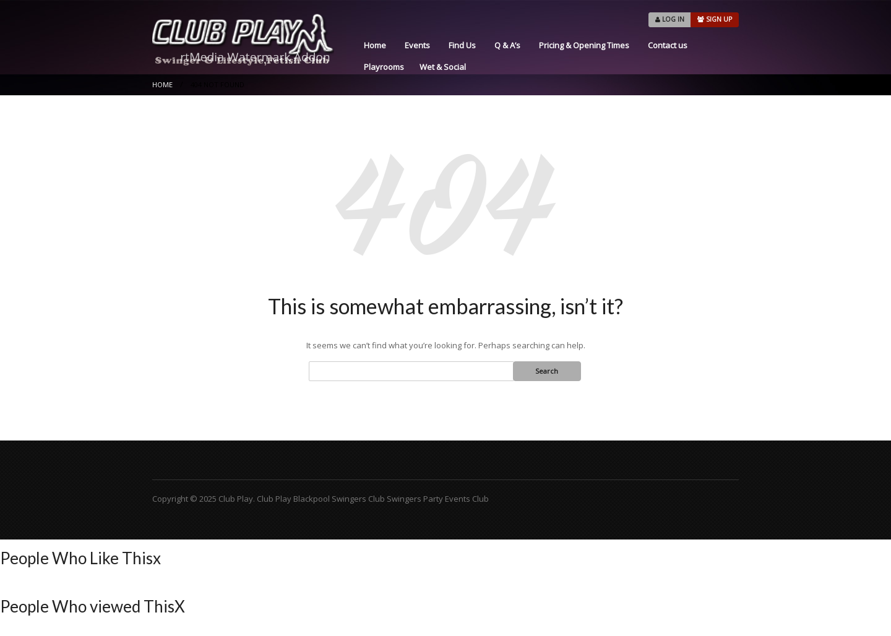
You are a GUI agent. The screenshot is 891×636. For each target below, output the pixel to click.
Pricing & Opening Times (584, 45)
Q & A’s (507, 45)
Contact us (667, 45)
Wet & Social (443, 66)
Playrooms (384, 66)
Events (417, 45)
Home (375, 45)
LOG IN (669, 19)
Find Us (462, 45)
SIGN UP (714, 19)
